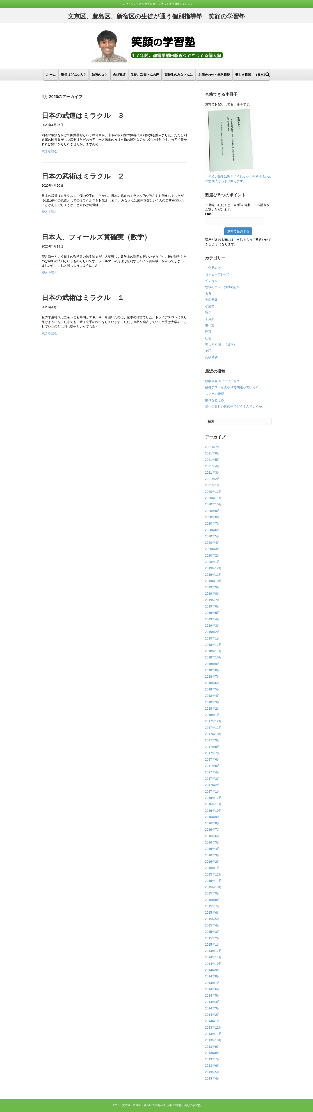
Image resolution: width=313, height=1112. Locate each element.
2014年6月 (212, 989)
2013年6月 (212, 1065)
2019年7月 (212, 600)
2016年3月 (212, 855)
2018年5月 (212, 689)
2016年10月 (213, 810)
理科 (208, 331)
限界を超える (214, 400)
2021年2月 (212, 479)
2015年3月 (212, 931)
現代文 (210, 325)
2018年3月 (212, 702)
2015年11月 (213, 881)
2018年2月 (212, 708)
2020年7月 (212, 523)
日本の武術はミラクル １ (83, 297)
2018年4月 (212, 695)
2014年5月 (212, 995)
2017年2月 (212, 785)
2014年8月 (212, 976)
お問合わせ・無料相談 (214, 74)
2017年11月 (213, 727)
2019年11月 (213, 574)
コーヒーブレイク (217, 274)
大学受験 (211, 300)
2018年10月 (213, 657)
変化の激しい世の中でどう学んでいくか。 (235, 406)
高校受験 (211, 357)
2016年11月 (213, 804)
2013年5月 (212, 1072)
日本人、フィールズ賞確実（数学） (96, 237)
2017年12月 (213, 721)
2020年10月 (213, 504)
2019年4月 (212, 619)
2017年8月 (212, 747)
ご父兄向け (213, 268)
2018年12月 (213, 645)
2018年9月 (212, 664)
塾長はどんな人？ (73, 74)
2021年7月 (212, 447)
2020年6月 (212, 530)
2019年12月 (213, 568)
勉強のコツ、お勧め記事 (222, 287)
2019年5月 (212, 612)
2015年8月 (212, 900)
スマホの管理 (214, 394)
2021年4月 (212, 466)
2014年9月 (212, 970)
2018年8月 (212, 670)
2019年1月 (212, 638)
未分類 (210, 319)
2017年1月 (212, 791)
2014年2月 (212, 1014)
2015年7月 (212, 906)
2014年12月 (213, 951)
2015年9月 (212, 893)
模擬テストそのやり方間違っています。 (233, 387)
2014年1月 (212, 1021)
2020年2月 (212, 555)
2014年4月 (212, 1002)
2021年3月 (212, 472)
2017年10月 (213, 734)
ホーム (51, 74)
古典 (208, 293)
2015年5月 (212, 919)
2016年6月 (212, 836)
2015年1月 (212, 944)
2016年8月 (212, 823)
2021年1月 (212, 485)
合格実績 (119, 74)
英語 (208, 351)
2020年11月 (213, 498)
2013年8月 (212, 1053)
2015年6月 (212, 912)
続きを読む (49, 151)
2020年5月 (212, 536)
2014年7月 (212, 983)
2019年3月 (212, 625)
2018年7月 (212, 676)
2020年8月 (212, 517)
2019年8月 (212, 593)
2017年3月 (212, 778)
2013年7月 (212, 1059)
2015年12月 (213, 874)
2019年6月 (212, 606)
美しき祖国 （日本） (251, 74)
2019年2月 (212, 632)
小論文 (210, 306)
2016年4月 (212, 849)
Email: (210, 214)
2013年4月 (212, 1078)
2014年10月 (213, 963)
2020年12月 (213, 491)
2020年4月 (212, 542)
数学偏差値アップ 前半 (222, 381)
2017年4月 (212, 772)
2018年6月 (212, 683)
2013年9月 (212, 1046)
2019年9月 (212, 587)
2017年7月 (212, 753)
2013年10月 (213, 1040)
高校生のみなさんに (178, 74)
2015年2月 (212, 938)
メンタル (211, 280)
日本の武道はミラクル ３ (83, 115)
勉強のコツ (99, 74)
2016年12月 (213, 798)
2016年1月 (212, 868)
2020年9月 (212, 511)
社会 (208, 338)
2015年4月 (212, 925)
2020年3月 (212, 549)
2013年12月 (213, 1027)
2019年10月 (213, 581)
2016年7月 (212, 829)
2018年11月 (213, 651)
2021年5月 (212, 459)
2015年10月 (213, 887)
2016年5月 (212, 842)
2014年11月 (213, 957)
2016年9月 (212, 817)
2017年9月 (212, 740)
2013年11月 (213, 1034)
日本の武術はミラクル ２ (83, 176)
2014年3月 (212, 1008)
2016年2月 (212, 861)
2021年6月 (212, 453)
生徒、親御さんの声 (145, 74)
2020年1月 (212, 562)
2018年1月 (212, 715)
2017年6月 (212, 759)
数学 (208, 312)
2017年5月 (212, 766)
